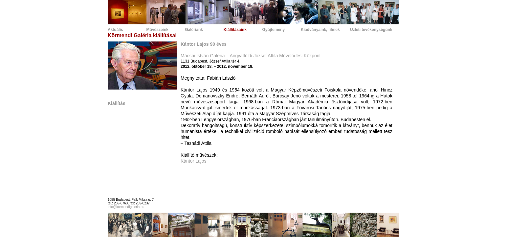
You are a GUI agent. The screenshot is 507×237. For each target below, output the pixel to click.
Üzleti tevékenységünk (371, 29)
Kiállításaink (235, 29)
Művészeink (157, 29)
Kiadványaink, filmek (320, 29)
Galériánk (194, 29)
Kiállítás (116, 103)
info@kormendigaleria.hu (126, 207)
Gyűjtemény (273, 29)
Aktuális (115, 29)
